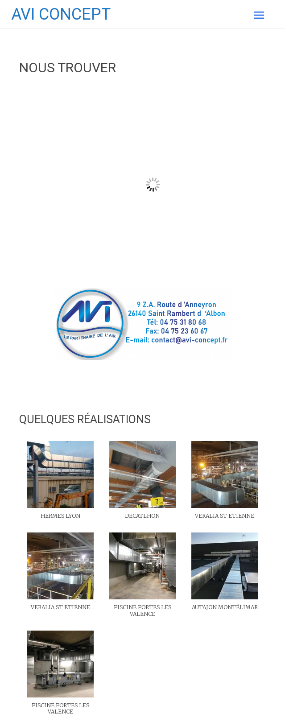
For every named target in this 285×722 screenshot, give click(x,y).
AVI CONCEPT (61, 14)
